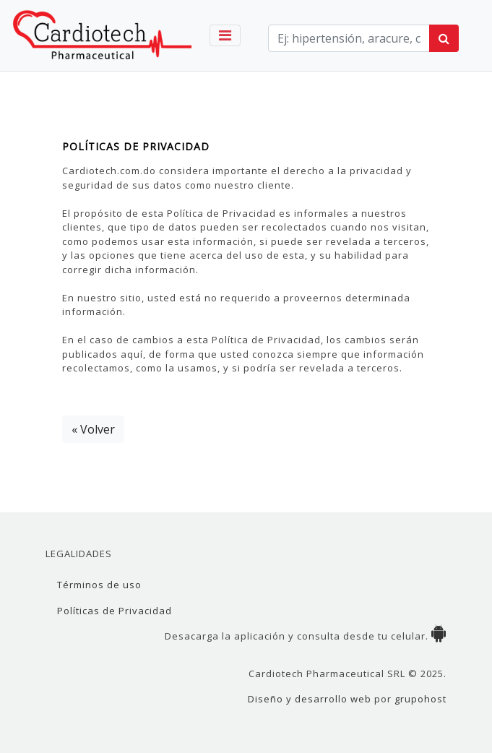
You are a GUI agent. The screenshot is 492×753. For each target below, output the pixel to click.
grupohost (420, 698)
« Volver (93, 429)
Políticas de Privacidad (114, 610)
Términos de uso (99, 584)
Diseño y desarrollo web (309, 698)
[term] (349, 38)
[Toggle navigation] (225, 35)
